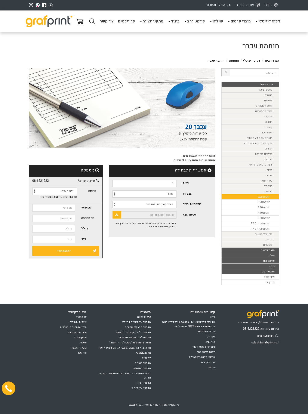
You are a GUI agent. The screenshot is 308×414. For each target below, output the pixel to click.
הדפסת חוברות (143, 363)
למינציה (146, 358)
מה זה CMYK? (143, 353)
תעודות (268, 149)
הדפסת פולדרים (264, 106)
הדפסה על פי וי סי (141, 388)
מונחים (211, 367)
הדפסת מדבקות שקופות (138, 327)
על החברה (81, 317)
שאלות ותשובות (78, 322)
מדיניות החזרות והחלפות (73, 327)
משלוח (92, 191)
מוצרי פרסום (239, 21)
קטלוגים (268, 127)
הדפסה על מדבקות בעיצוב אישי (133, 332)
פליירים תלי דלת (263, 154)
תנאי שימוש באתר (77, 332)
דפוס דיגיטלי (267, 21)
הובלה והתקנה (79, 348)
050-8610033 (268, 336)
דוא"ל (84, 228)
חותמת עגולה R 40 (260, 229)
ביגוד (173, 21)
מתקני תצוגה (151, 21)
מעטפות (268, 186)
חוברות (268, 122)
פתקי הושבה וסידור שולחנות (257, 143)
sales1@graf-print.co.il (265, 343)
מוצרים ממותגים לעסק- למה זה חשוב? (130, 343)
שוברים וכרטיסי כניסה (260, 165)
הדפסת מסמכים (263, 111)
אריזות (269, 175)
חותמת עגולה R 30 (260, 223)
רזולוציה (210, 342)
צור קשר (107, 21)
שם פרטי (86, 208)
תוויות (269, 170)
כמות (186, 183)
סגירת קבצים (208, 362)
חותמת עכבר (263, 197)
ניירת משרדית (265, 133)
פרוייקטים (126, 21)
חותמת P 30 (264, 207)
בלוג (212, 317)
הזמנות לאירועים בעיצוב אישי (135, 337)
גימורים (211, 337)
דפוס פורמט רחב (206, 352)
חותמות (234, 60)
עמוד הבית (272, 60)
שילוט (216, 21)
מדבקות (268, 159)
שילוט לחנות (144, 317)
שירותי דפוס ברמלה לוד (202, 357)
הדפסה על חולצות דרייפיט (136, 322)
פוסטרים (267, 245)
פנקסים (268, 116)
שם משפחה (87, 218)
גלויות (269, 239)
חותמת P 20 (264, 202)
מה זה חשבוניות (206, 331)
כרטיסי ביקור (265, 90)
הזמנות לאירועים (263, 234)
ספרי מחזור (266, 181)
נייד (83, 239)
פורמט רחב (194, 21)
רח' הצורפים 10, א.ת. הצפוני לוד (58, 197)
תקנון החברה (80, 337)
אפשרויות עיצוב (192, 204)
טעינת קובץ (189, 215)
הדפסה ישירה (143, 383)
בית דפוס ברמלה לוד (203, 347)
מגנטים (268, 95)
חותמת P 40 (264, 213)
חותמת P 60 (264, 218)
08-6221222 (40, 181)
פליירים (268, 100)
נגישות (83, 343)
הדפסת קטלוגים (142, 368)
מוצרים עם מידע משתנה (259, 138)
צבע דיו (187, 194)
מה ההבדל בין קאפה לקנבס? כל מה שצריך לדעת (125, 348)
